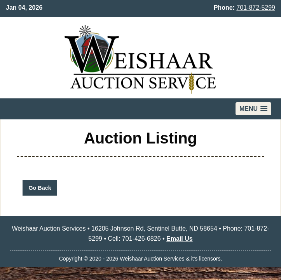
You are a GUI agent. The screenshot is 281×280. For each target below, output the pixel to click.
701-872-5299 (255, 7)
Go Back (39, 188)
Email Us (179, 238)
